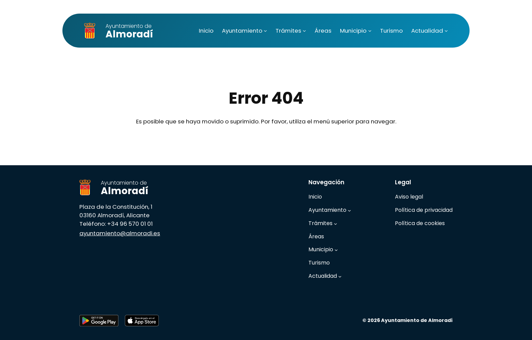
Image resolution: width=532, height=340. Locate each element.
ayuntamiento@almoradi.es (119, 233)
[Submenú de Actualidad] (446, 30)
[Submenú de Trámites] (304, 30)
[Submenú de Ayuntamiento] (265, 30)
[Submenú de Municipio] (370, 30)
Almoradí (129, 31)
